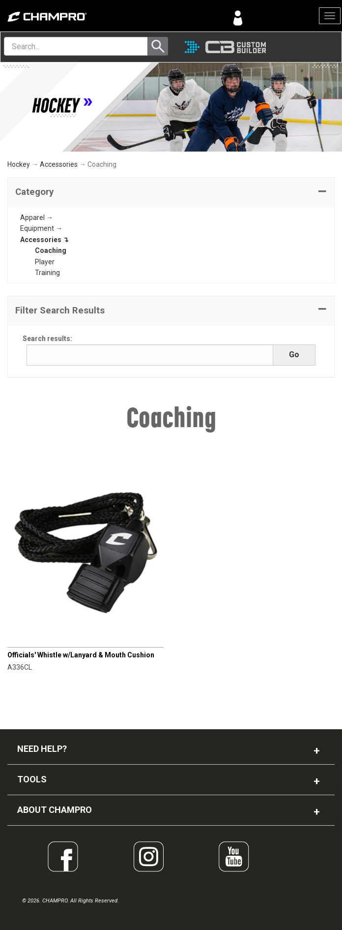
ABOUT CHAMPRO (54, 810)
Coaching (50, 250)
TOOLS (32, 779)
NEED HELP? (42, 749)
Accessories (59, 164)
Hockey (18, 164)
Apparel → (36, 217)
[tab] (171, 192)
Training (47, 273)
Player (45, 262)
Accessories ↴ (44, 240)
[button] (171, 192)
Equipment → (41, 228)
